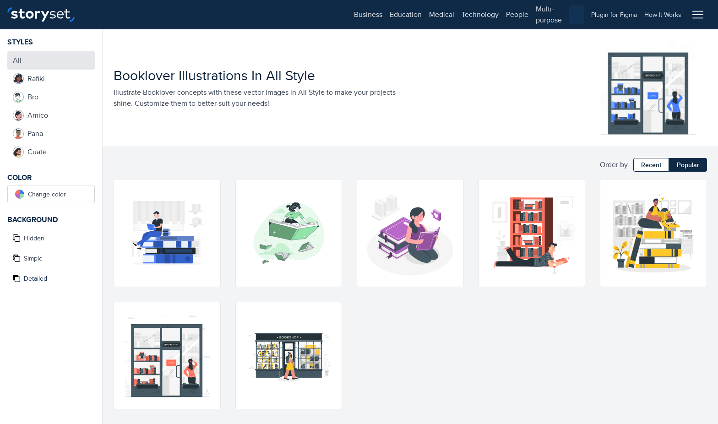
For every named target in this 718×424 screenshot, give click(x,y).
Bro (25, 97)
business (103, 14)
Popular (688, 164)
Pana (28, 133)
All (17, 60)
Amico (30, 115)
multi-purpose (293, 14)
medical (177, 14)
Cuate (30, 152)
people (252, 14)
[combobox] (453, 14)
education (141, 14)
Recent (651, 164)
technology (215, 14)
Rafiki (29, 78)
